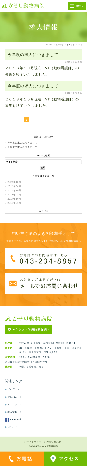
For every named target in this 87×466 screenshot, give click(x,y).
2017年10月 (14, 198)
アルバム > (14, 397)
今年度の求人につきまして (33, 54)
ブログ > (13, 389)
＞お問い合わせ (52, 442)
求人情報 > (14, 412)
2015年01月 (14, 203)
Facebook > (18, 419)
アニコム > (14, 404)
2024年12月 (14, 182)
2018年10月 (14, 190)
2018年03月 (14, 194)
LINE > (12, 427)
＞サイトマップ (32, 442)
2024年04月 (14, 186)
